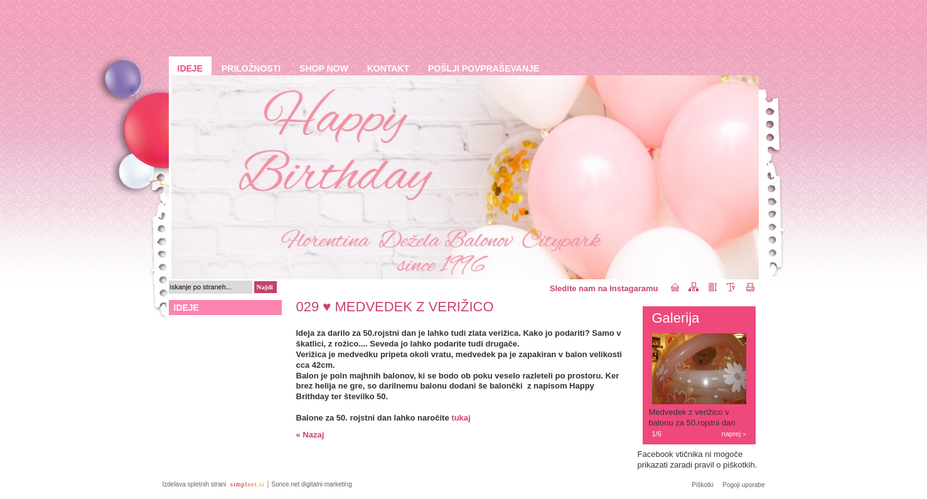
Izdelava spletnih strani (195, 484)
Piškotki (702, 484)
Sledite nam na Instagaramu (604, 288)
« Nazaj (310, 434)
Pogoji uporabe (743, 484)
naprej (734, 433)
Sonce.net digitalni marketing (311, 484)
